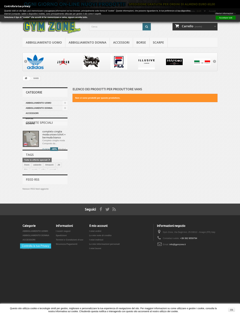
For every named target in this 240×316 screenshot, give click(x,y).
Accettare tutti (225, 17)
